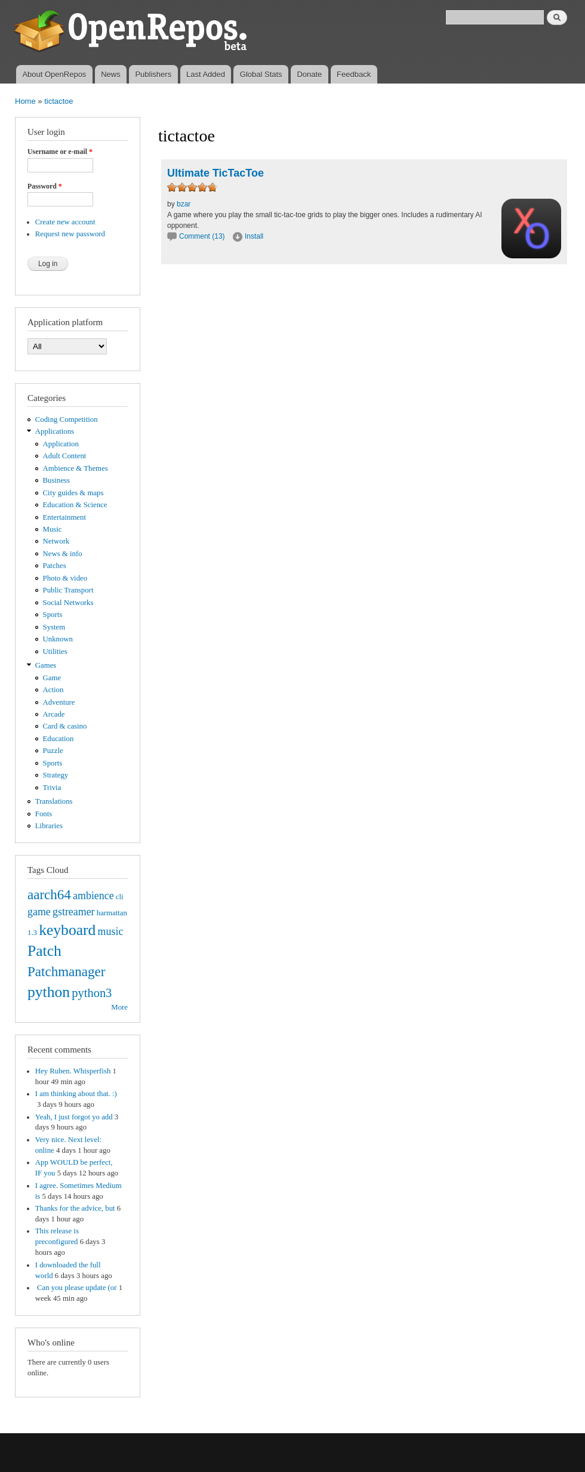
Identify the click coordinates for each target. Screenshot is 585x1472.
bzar (183, 204)
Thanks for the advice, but (75, 1208)
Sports (53, 614)
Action (53, 690)
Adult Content (65, 456)
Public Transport (68, 590)
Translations (54, 801)
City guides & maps (73, 493)
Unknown (58, 639)
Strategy (56, 775)
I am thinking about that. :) (76, 1094)
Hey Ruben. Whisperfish (73, 1071)
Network (56, 541)
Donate (309, 74)
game (39, 912)
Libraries (49, 826)
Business (56, 480)
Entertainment (64, 517)
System (54, 627)
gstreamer (74, 912)
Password (44, 186)
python (48, 992)
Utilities (55, 651)
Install (254, 236)
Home (25, 101)
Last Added (205, 74)
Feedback (354, 74)
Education (58, 739)
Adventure (59, 702)
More (119, 1007)
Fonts (43, 814)
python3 (92, 992)
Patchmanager (66, 971)
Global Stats (261, 74)
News (111, 74)
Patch (44, 950)
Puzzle (53, 750)
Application (61, 444)
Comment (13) (202, 236)
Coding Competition (66, 419)
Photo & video (65, 578)
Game (52, 678)
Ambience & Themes (75, 468)
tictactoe (58, 101)
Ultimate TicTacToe (215, 173)
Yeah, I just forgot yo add (74, 1117)
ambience (93, 896)
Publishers (153, 74)
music (111, 931)
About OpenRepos (54, 74)
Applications (54, 431)
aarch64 (49, 894)
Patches (54, 565)
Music (52, 529)
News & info (62, 554)
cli (120, 897)
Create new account (65, 222)
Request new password (70, 234)
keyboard (67, 930)
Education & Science (75, 505)
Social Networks (68, 602)
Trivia (52, 787)
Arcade (54, 714)
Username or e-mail (60, 151)
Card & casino (65, 726)
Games (46, 665)
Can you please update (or (76, 1287)
